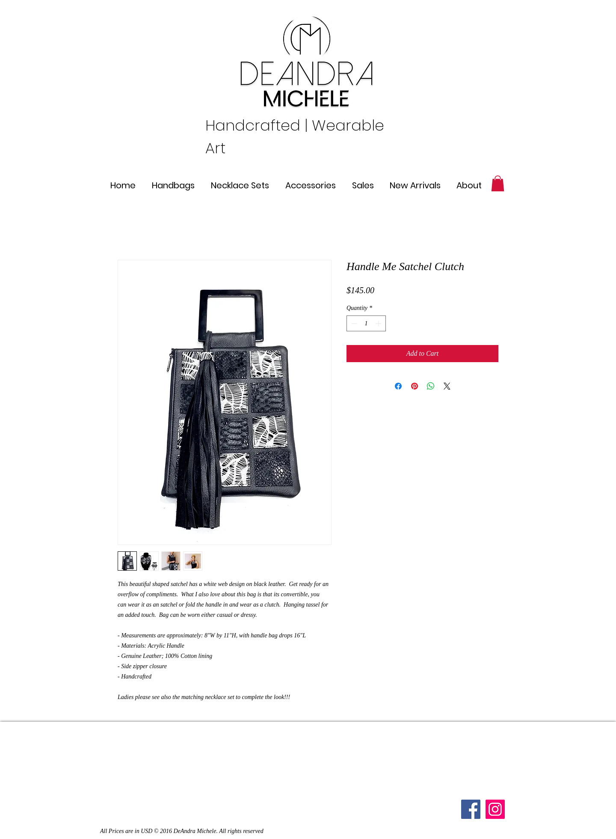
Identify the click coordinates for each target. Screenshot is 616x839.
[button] (497, 183)
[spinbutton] (366, 323)
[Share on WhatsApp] (431, 386)
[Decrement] (353, 323)
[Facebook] (470, 809)
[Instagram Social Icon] (495, 809)
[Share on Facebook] (398, 386)
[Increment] (379, 323)
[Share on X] (447, 386)
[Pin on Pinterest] (414, 386)
